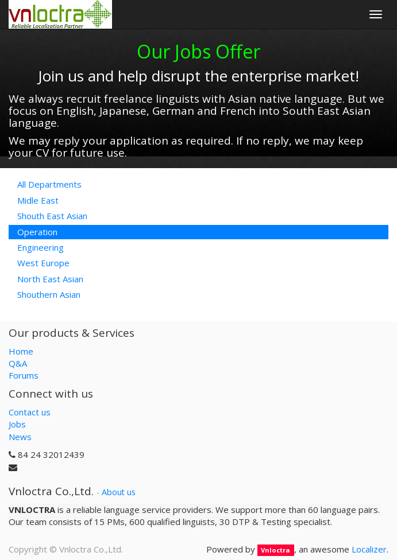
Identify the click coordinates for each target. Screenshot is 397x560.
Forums (23, 375)
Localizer (369, 549)
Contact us (30, 412)
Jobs (17, 424)
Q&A (18, 363)
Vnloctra (275, 550)
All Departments (49, 184)
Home (21, 351)
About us (119, 492)
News (20, 436)
